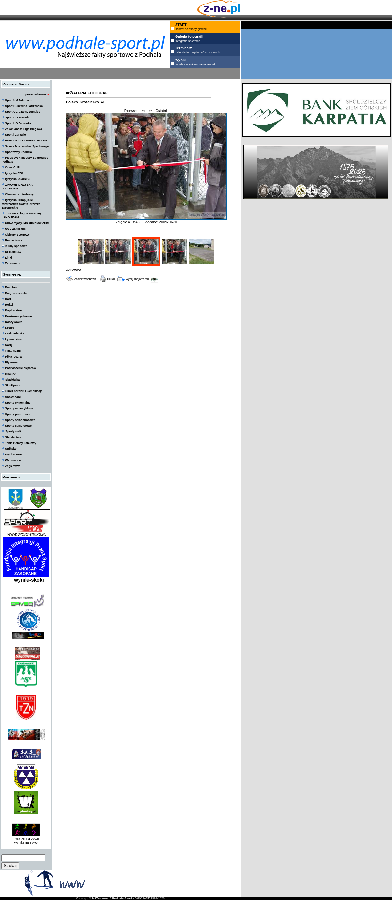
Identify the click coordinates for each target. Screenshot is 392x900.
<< (143, 111)
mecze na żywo (26, 838)
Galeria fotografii (89, 92)
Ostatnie (162, 111)
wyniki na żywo (25, 842)
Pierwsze (131, 111)
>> (150, 111)
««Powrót (73, 270)
